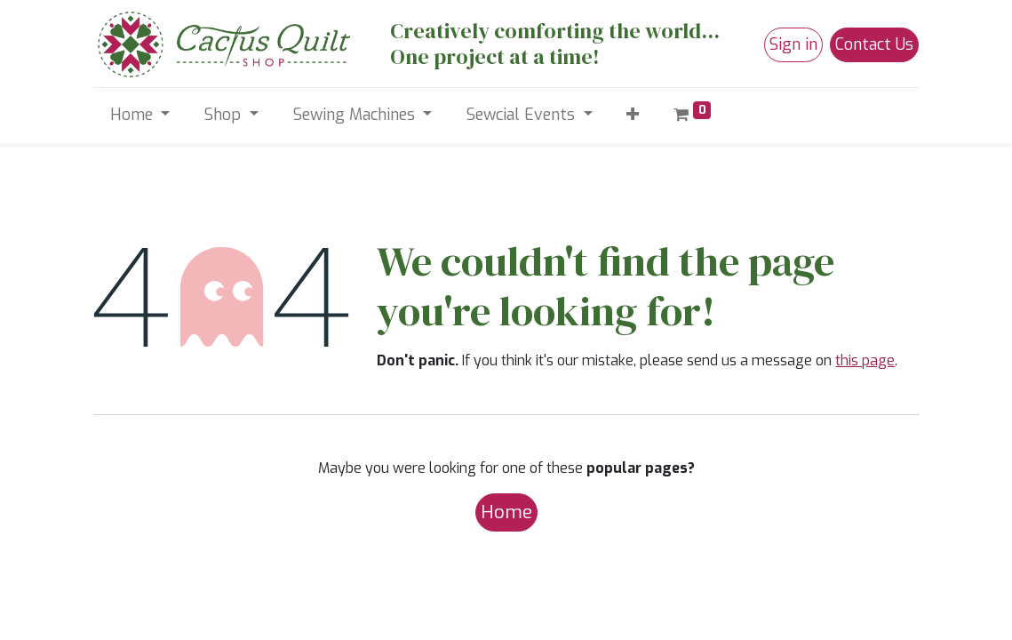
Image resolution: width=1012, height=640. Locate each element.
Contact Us (874, 44)
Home (506, 512)
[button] (633, 115)
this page (865, 360)
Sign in (793, 44)
